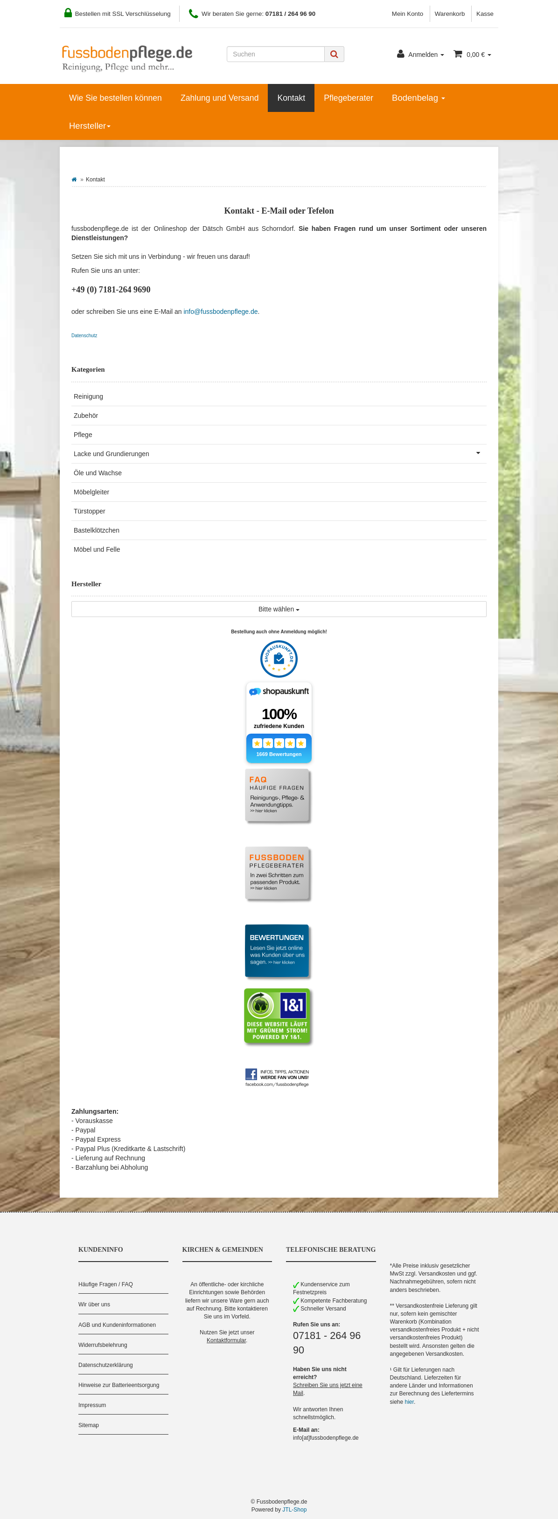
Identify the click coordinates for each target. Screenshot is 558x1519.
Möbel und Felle (97, 549)
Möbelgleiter (91, 492)
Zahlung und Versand (220, 98)
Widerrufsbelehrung (102, 1345)
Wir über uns (94, 1304)
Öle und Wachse (98, 473)
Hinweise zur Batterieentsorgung (118, 1385)
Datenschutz (84, 335)
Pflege (83, 434)
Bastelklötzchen (96, 530)
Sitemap (88, 1425)
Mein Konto (407, 13)
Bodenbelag (418, 98)
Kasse (485, 13)
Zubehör (86, 415)
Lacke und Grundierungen (280, 452)
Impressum (92, 1405)
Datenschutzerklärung (105, 1365)
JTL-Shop (294, 1509)
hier (409, 1402)
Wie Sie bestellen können (115, 98)
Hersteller (90, 126)
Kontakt (291, 98)
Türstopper (89, 511)
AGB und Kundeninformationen (117, 1325)
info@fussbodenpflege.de (220, 311)
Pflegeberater (348, 98)
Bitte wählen (279, 609)
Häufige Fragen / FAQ (105, 1284)
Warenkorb (450, 13)
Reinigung (88, 396)
